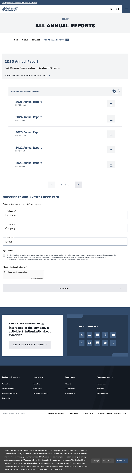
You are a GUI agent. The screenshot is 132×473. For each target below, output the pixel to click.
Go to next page (78, 185)
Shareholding (6, 398)
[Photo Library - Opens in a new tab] (89, 343)
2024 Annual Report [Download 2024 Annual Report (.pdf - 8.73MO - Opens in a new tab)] (28, 117)
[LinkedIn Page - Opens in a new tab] (89, 335)
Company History (102, 393)
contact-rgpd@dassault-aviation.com (74, 259)
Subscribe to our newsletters (29, 345)
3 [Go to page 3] (68, 184)
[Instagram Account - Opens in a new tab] (105, 335)
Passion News (101, 384)
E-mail (10, 237)
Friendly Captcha (36, 278)
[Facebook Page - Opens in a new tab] (97, 335)
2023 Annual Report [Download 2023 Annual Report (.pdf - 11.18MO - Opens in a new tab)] (28, 132)
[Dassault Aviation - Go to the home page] (10, 9)
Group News (37, 389)
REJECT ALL (107, 460)
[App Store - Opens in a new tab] (105, 343)
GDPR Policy (74, 413)
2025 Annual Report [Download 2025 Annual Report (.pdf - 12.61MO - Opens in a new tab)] (28, 102)
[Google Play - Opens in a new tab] (113, 343)
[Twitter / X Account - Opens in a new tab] (81, 335)
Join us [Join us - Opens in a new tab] (67, 384)
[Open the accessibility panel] (111, 9)
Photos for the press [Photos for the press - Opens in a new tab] (39, 393)
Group (25, 40)
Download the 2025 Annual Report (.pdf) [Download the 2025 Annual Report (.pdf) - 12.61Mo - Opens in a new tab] (26, 75)
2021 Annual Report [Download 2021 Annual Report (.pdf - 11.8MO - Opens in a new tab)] (28, 163)
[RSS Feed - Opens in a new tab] (97, 343)
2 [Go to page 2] (65, 184)
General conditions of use (56, 413)
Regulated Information (9, 393)
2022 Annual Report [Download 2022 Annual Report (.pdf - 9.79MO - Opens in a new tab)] (28, 147)
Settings (96, 460)
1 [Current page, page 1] (61, 184)
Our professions (70, 389)
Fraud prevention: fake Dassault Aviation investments (19, 3)
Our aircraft (100, 389)
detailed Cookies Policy (21, 469)
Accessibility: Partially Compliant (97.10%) (112, 413)
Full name (11, 211)
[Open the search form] (117, 9)
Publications (6, 384)
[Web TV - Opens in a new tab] (81, 343)
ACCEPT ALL (122, 460)
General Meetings (8, 389)
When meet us (70, 393)
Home (15, 40)
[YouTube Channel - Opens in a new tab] (113, 335)
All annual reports (54, 40)
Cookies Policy (88, 413)
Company (11, 224)
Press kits (36, 384)
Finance (36, 40)
